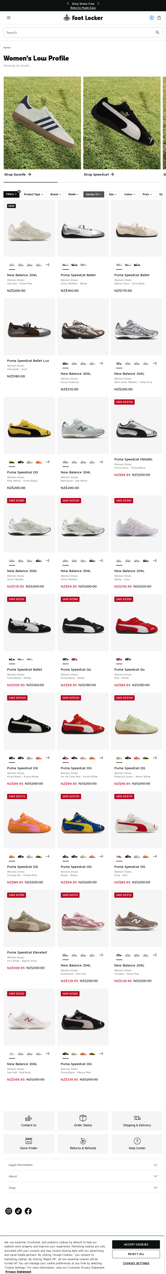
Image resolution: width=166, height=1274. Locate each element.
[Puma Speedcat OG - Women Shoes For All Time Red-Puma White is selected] (65, 758)
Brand (56, 194)
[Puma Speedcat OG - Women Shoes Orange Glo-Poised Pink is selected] (12, 856)
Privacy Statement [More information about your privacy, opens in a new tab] (18, 1271)
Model (73, 194)
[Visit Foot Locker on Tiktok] (18, 1211)
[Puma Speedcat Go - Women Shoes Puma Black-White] (128, 659)
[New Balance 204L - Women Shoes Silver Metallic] (21, 265)
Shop (83, 1187)
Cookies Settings (136, 1263)
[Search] (83, 32)
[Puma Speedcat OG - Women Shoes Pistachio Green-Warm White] (30, 462)
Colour (129, 194)
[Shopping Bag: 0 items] (159, 17)
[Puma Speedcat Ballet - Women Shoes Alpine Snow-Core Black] (83, 265)
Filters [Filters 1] (12, 193)
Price (147, 194)
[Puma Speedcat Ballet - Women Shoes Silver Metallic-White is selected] (65, 265)
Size (113, 194)
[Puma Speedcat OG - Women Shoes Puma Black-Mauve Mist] (21, 462)
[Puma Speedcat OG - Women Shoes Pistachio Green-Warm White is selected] (119, 758)
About (83, 1176)
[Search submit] (157, 32)
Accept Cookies (136, 1244)
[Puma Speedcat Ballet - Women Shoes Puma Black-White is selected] (12, 659)
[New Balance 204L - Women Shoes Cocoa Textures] (39, 561)
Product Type (33, 194)
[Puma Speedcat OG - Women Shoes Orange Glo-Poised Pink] (39, 462)
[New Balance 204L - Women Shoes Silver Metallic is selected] (12, 561)
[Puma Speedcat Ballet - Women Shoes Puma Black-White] (74, 265)
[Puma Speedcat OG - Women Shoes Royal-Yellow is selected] (65, 856)
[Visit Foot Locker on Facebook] (28, 1211)
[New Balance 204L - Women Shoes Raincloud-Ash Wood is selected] (65, 462)
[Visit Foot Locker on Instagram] (8, 1211)
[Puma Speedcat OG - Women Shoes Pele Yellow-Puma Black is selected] (12, 462)
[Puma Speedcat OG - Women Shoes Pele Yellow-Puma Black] (146, 758)
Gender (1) (94, 194)
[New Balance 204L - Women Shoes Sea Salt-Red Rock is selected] (12, 1054)
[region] (83, 6)
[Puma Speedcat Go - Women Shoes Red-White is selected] (119, 659)
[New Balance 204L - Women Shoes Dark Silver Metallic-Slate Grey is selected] (119, 363)
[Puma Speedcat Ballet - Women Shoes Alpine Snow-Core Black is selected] (119, 265)
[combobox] (83, 32)
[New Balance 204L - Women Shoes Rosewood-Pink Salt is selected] (65, 955)
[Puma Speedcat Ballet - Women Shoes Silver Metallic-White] (128, 265)
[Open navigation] (8, 17)
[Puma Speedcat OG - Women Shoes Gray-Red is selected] (119, 856)
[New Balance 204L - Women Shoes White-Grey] (39, 265)
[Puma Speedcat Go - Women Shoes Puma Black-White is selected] (65, 659)
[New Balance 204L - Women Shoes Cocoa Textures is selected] (65, 363)
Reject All (136, 1254)
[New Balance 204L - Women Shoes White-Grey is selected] (119, 561)
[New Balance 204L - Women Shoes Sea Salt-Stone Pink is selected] (12, 265)
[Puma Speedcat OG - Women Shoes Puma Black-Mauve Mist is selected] (65, 1054)
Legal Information (83, 1165)
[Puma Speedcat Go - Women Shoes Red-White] (74, 659)
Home (7, 47)
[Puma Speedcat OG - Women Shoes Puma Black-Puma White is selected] (12, 758)
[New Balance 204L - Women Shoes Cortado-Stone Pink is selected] (119, 955)
